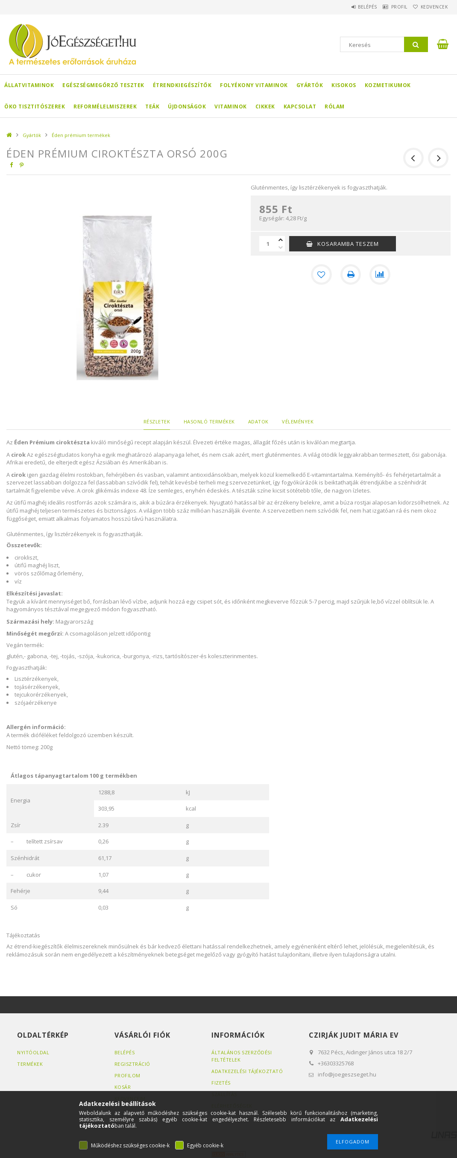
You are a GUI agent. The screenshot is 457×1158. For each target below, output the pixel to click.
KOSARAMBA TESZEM (348, 244)
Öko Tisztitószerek (34, 106)
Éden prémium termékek (81, 135)
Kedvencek (430, 7)
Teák (152, 106)
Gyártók (309, 85)
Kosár (122, 1087)
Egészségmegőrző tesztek (103, 85)
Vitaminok (230, 106)
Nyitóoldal (33, 1052)
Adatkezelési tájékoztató (247, 1071)
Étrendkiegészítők (182, 85)
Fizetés (221, 1082)
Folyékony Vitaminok (254, 85)
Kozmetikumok (388, 85)
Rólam (335, 106)
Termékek (30, 1064)
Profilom (127, 1075)
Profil (389, 7)
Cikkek (265, 106)
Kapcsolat (300, 106)
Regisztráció (132, 1064)
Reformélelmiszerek (105, 106)
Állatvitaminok (29, 85)
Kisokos (343, 85)
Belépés (350, 7)
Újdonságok (187, 106)
